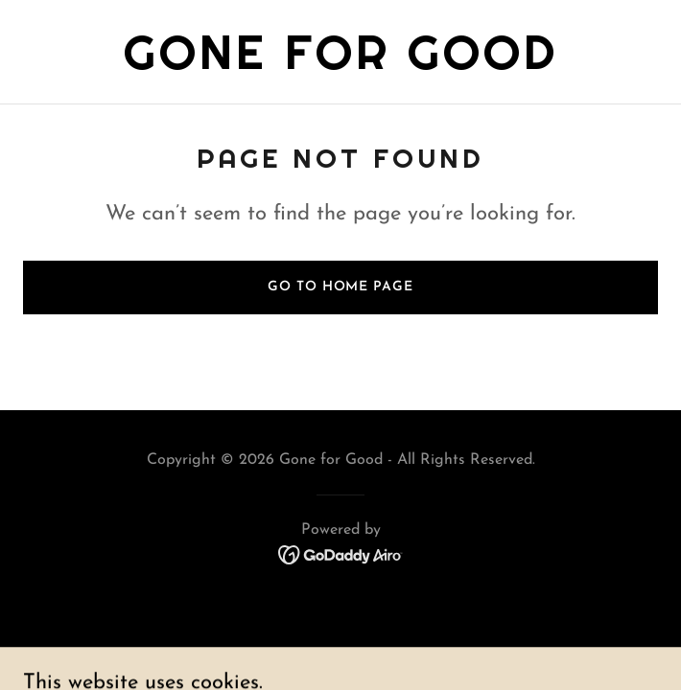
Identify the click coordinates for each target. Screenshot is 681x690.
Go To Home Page (340, 287)
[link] (341, 65)
